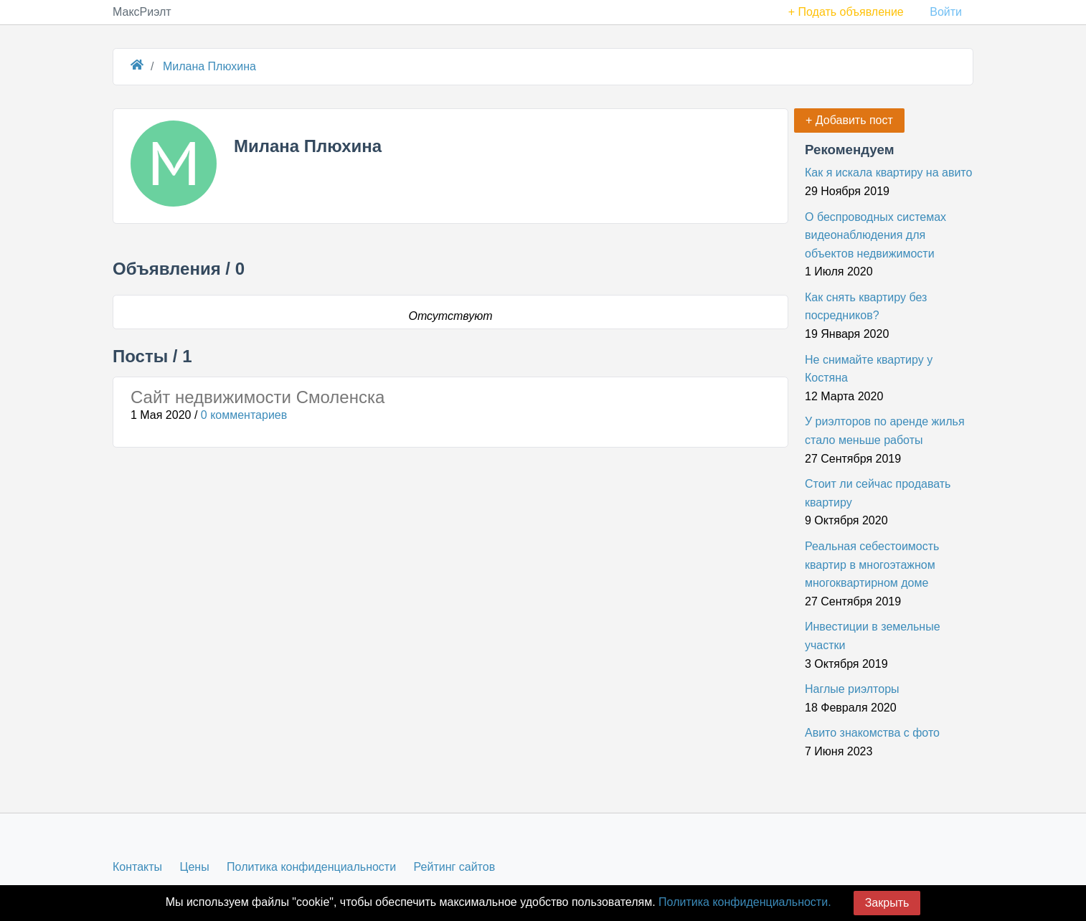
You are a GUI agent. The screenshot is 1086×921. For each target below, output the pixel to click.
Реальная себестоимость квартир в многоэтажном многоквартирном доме (872, 564)
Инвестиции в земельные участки (872, 635)
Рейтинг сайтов (455, 867)
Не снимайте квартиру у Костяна (868, 369)
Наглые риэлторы (852, 689)
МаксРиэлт (142, 12)
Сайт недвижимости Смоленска (257, 397)
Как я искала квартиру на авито (888, 172)
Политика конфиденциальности (311, 867)
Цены (194, 867)
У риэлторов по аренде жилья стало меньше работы (885, 430)
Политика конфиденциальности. (744, 902)
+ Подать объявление (846, 12)
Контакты (137, 867)
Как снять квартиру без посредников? (866, 306)
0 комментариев (244, 415)
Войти (946, 12)
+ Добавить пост (849, 120)
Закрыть (887, 903)
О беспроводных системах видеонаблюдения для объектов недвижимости (875, 235)
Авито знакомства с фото (872, 733)
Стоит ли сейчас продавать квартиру (877, 493)
